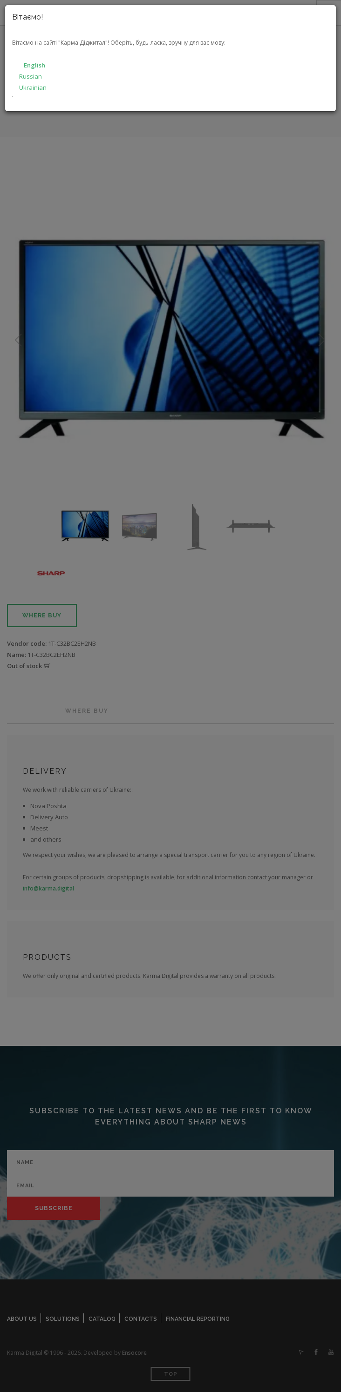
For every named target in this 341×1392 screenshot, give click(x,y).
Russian (30, 76)
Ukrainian (33, 87)
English (34, 65)
